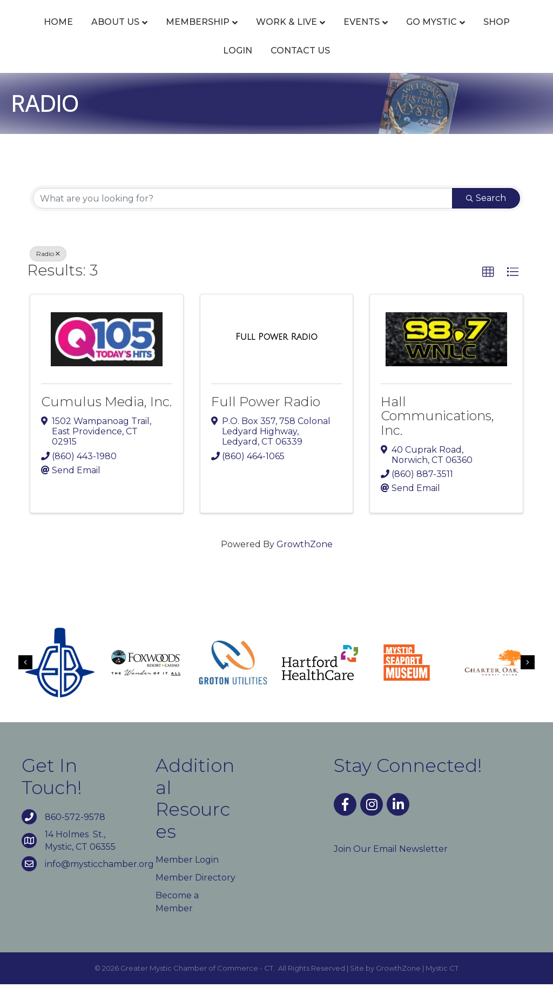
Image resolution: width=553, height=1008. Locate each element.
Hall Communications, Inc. (437, 440)
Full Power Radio (265, 426)
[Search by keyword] (243, 222)
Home (57, 34)
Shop (252, 74)
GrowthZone (304, 568)
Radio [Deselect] (48, 278)
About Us (114, 34)
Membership (196, 34)
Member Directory (195, 902)
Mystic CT (442, 991)
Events (360, 34)
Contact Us (361, 74)
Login (298, 74)
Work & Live (285, 34)
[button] (488, 296)
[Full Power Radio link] (276, 360)
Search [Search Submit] (486, 222)
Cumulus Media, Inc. (106, 426)
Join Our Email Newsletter (391, 873)
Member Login (187, 884)
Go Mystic (187, 74)
